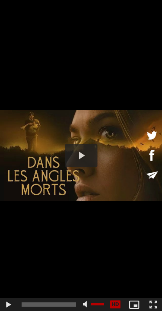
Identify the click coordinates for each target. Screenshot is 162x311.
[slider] (49, 304)
